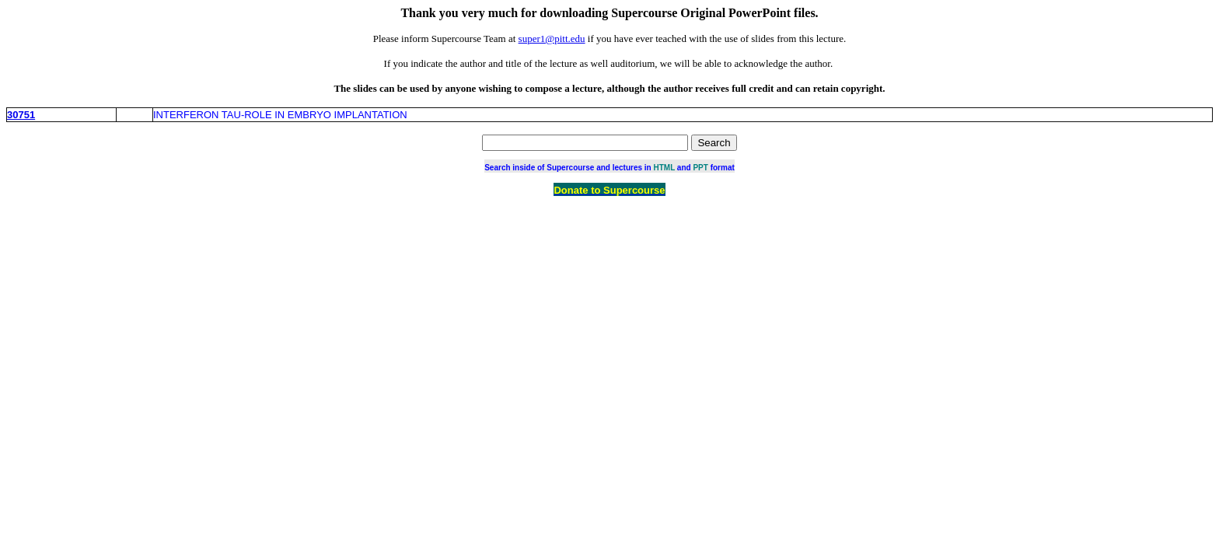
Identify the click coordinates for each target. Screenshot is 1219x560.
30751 (21, 115)
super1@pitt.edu (552, 38)
